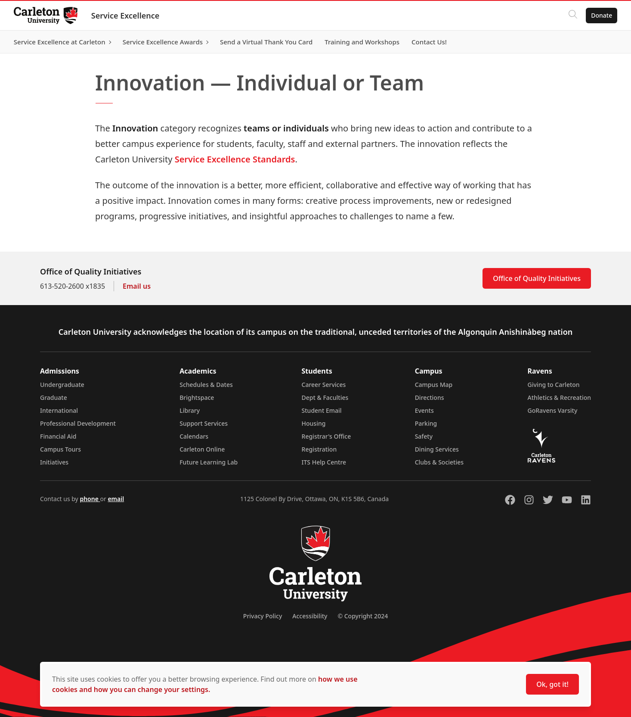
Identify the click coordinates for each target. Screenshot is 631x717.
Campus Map (434, 384)
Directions (429, 397)
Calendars (193, 436)
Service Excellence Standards (235, 159)
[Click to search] (573, 15)
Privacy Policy (262, 616)
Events (424, 410)
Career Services (324, 384)
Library (189, 410)
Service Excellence (125, 15)
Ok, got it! (552, 684)
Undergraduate (62, 384)
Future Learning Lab (208, 462)
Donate (601, 15)
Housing (314, 423)
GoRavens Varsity (553, 410)
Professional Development (78, 423)
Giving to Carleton (554, 384)
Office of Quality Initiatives (537, 278)
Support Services (203, 423)
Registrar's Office (326, 436)
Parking (426, 423)
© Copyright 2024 (362, 616)
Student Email (322, 410)
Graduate (53, 397)
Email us (137, 286)
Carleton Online (202, 449)
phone (90, 499)
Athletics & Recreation (559, 397)
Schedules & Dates (206, 384)
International (59, 410)
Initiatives (54, 462)
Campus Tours (60, 449)
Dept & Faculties (325, 397)
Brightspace (196, 397)
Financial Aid (58, 436)
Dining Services (437, 449)
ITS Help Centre (324, 462)
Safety (424, 436)
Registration (319, 449)
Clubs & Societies (439, 462)
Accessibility (309, 616)
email (116, 499)
